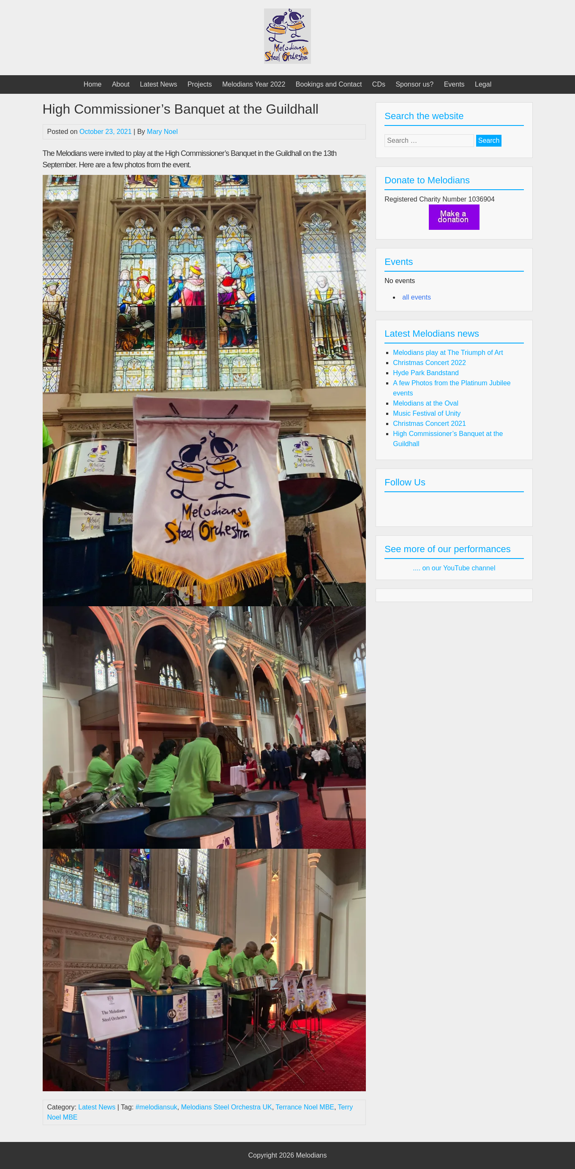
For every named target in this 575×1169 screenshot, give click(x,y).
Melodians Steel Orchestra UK (226, 1107)
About (121, 84)
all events (416, 297)
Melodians (311, 1155)
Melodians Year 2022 (253, 84)
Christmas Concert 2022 (429, 362)
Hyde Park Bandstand (426, 372)
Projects (200, 84)
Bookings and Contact (329, 84)
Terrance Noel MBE (304, 1107)
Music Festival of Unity (427, 413)
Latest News (158, 84)
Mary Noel (162, 131)
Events (454, 84)
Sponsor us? (414, 84)
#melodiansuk (156, 1107)
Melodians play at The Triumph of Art (448, 352)
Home (93, 84)
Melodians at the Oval (425, 403)
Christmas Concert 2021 (429, 423)
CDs (378, 84)
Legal (483, 84)
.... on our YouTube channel (454, 568)
